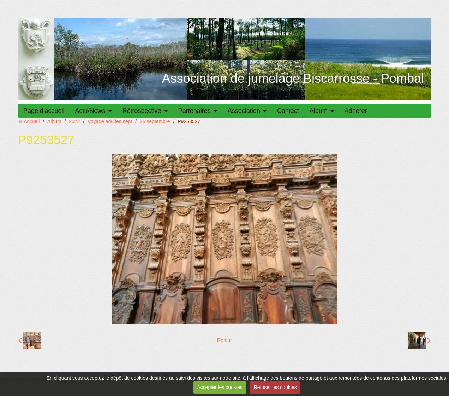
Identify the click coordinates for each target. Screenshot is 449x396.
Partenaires (194, 110)
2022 (74, 121)
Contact (288, 110)
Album (319, 110)
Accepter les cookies (219, 387)
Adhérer (356, 110)
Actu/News (90, 110)
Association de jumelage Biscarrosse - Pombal (293, 78)
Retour (224, 340)
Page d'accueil (44, 110)
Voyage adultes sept (110, 121)
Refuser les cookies (275, 387)
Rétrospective (141, 110)
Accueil (32, 121)
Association (244, 110)
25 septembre (155, 121)
